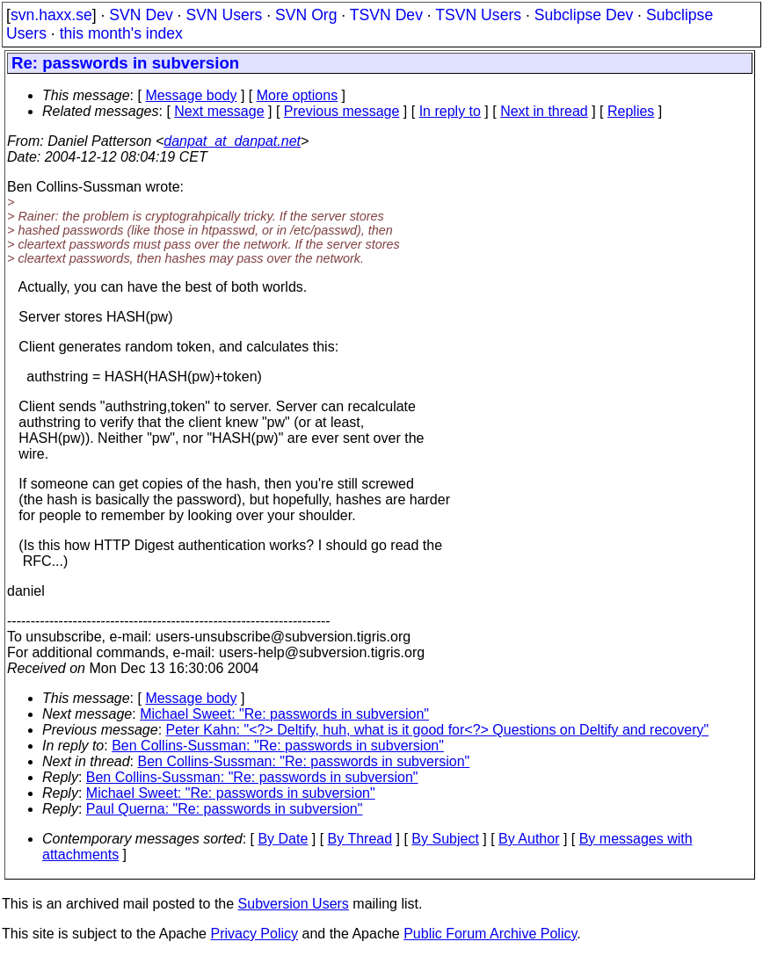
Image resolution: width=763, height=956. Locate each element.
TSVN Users (478, 15)
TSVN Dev (386, 15)
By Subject (444, 838)
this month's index (121, 33)
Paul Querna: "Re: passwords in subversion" (224, 808)
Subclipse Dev (583, 15)
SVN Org (306, 15)
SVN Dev (140, 15)
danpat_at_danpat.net (232, 141)
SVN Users (223, 15)
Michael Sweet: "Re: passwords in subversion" (284, 713)
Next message (219, 111)
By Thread (360, 838)
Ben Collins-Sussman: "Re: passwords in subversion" (278, 745)
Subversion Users (293, 903)
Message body (190, 95)
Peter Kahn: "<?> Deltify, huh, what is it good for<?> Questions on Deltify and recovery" (437, 729)
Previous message (342, 111)
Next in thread (544, 111)
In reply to (450, 111)
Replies (630, 111)
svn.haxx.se (51, 15)
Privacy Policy (254, 933)
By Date (283, 838)
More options (297, 95)
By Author (528, 838)
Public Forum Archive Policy (490, 933)
